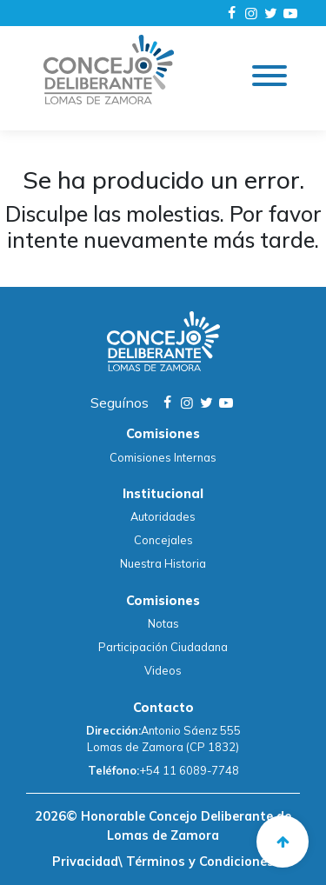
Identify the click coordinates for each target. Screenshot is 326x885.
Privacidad (85, 861)
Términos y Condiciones (198, 861)
